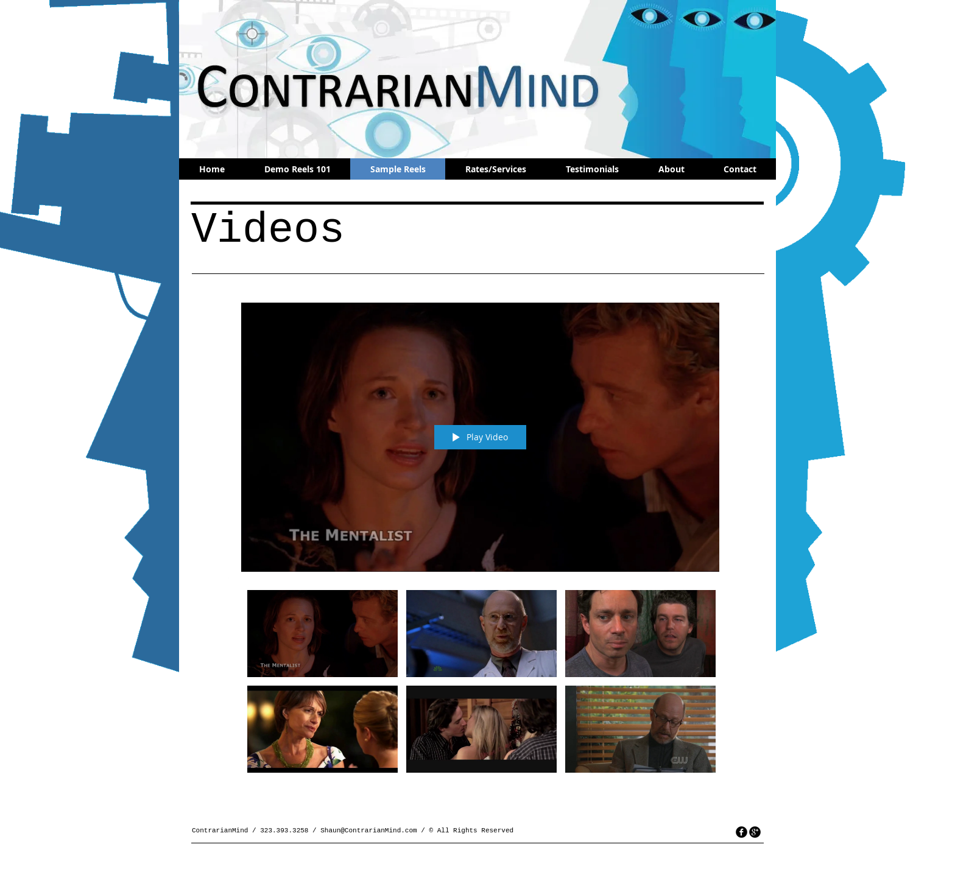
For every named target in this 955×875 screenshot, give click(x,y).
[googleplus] (755, 832)
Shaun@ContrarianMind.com (368, 830)
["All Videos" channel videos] (480, 687)
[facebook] (741, 832)
